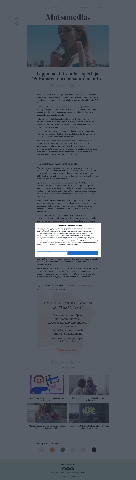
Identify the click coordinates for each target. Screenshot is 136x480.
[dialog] (68, 240)
